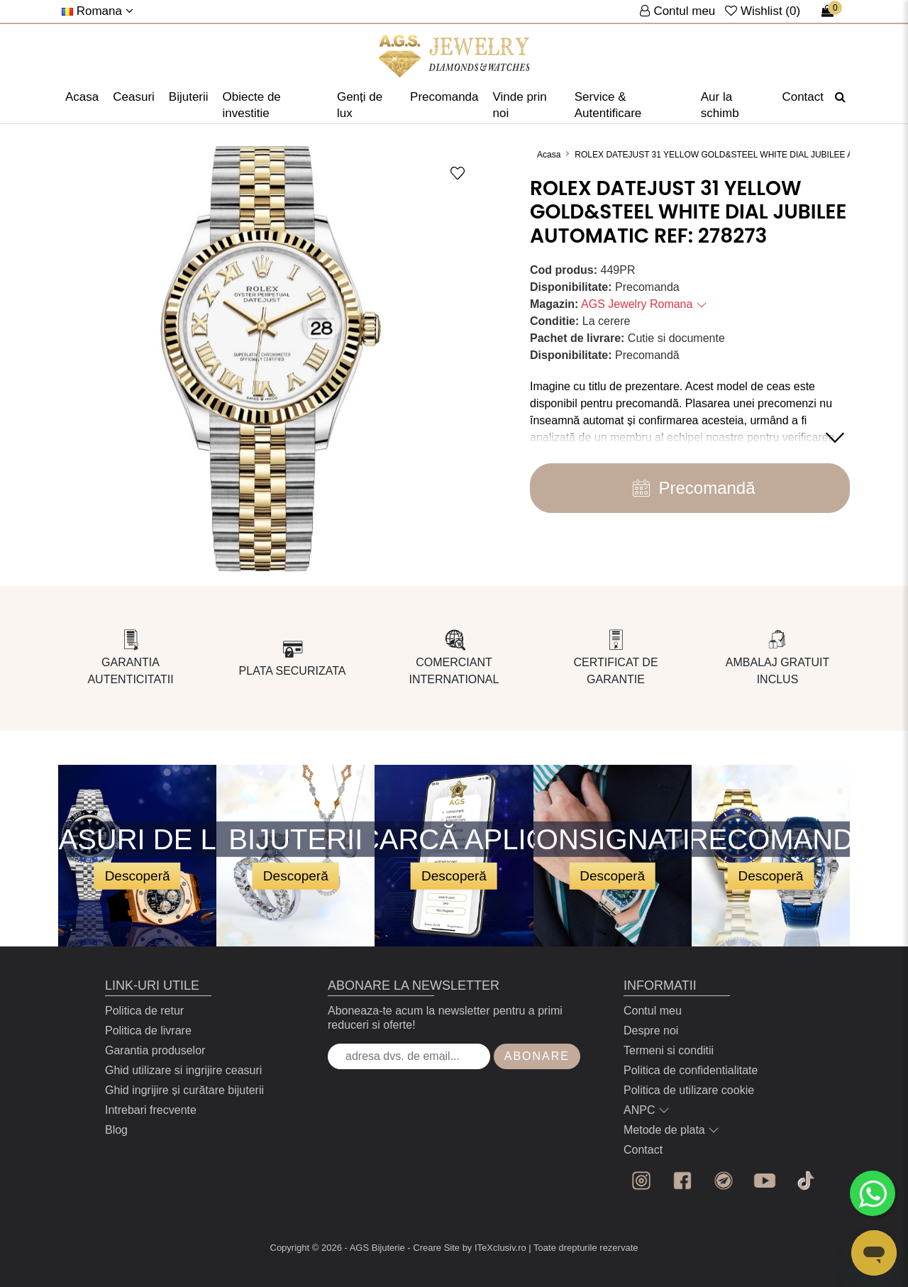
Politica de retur (144, 1011)
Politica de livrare (148, 1030)
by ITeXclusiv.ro (494, 1247)
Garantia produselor (155, 1050)
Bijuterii (189, 97)
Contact (803, 97)
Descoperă (137, 875)
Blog (116, 1130)
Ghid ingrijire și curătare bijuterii (184, 1090)
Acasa (82, 97)
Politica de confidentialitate (691, 1070)
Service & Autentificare (608, 105)
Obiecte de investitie (252, 105)
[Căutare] (840, 97)
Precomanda (444, 97)
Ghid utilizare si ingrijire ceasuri (183, 1070)
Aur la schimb (720, 105)
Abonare (537, 1056)
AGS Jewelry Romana (644, 304)
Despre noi (651, 1030)
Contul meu (653, 1011)
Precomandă (689, 488)
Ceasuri (134, 97)
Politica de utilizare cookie (689, 1090)
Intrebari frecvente (150, 1110)
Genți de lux (359, 105)
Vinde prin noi (520, 105)
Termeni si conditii (669, 1050)
